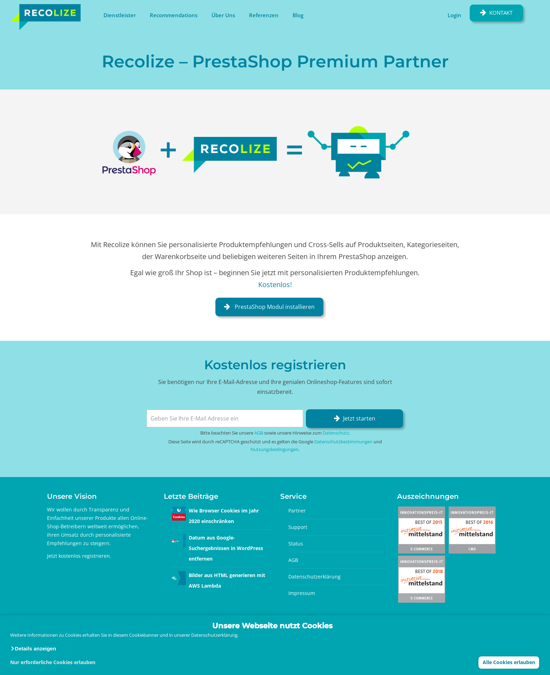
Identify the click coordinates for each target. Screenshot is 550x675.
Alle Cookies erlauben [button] (509, 662)
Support (297, 527)
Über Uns (223, 15)
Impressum (301, 593)
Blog (298, 15)
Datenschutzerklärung (314, 576)
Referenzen (264, 15)
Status (295, 543)
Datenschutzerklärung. (215, 635)
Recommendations (173, 15)
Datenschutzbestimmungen (343, 441)
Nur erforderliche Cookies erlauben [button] (52, 662)
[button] (33, 648)
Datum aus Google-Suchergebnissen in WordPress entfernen (226, 548)
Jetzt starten (359, 418)
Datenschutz (336, 433)
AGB (258, 433)
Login (454, 15)
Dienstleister (119, 15)
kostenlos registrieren (84, 555)
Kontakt (500, 12)
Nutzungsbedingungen (274, 449)
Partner (297, 510)
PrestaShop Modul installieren (274, 307)
